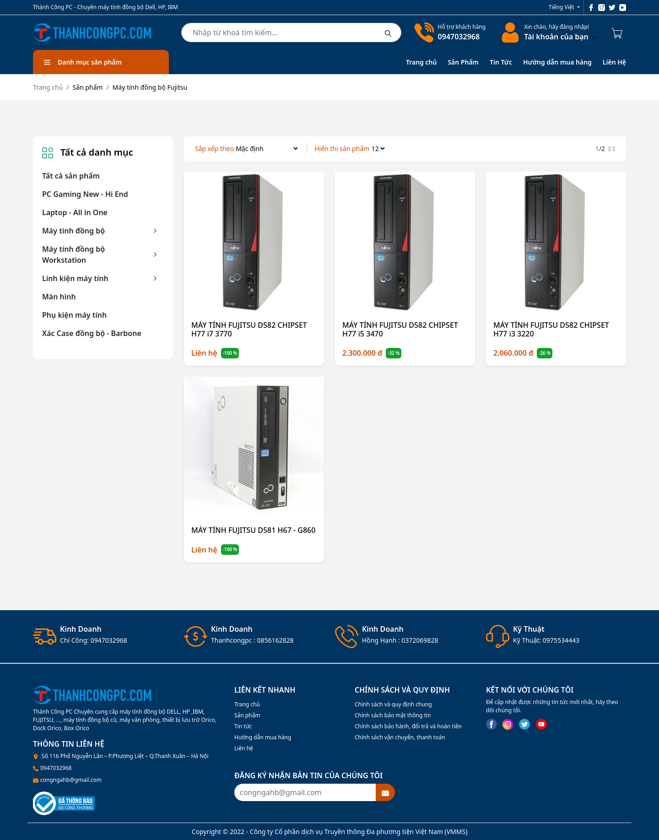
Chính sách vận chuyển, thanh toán (400, 737)
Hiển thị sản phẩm (341, 148)
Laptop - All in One (75, 212)
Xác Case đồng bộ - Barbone (91, 333)
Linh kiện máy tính (75, 278)
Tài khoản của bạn (560, 37)
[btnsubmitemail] (385, 792)
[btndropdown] (593, 37)
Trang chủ (421, 62)
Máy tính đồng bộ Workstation (73, 254)
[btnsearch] (388, 32)
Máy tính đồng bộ (73, 231)
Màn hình (59, 297)
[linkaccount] (508, 32)
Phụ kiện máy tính (74, 315)
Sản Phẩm (463, 62)
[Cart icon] (618, 32)
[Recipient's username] (305, 792)
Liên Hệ (614, 62)
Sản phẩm (247, 715)
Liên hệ (243, 748)
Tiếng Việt (562, 7)
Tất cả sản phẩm (71, 176)
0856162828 (275, 640)
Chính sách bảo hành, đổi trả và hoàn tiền (408, 726)
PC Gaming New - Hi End (85, 194)
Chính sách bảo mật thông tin (393, 715)
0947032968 (459, 37)
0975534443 (561, 640)
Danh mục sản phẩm (83, 62)
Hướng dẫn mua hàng (557, 62)
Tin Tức (501, 62)
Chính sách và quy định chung (393, 704)
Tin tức (243, 726)
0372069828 (419, 640)
